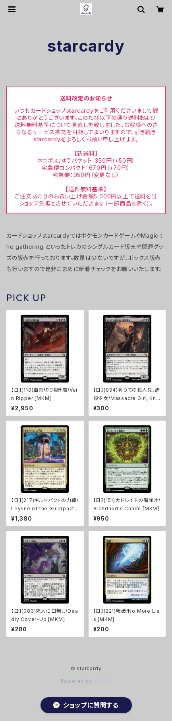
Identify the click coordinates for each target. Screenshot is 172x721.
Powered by (86, 681)
